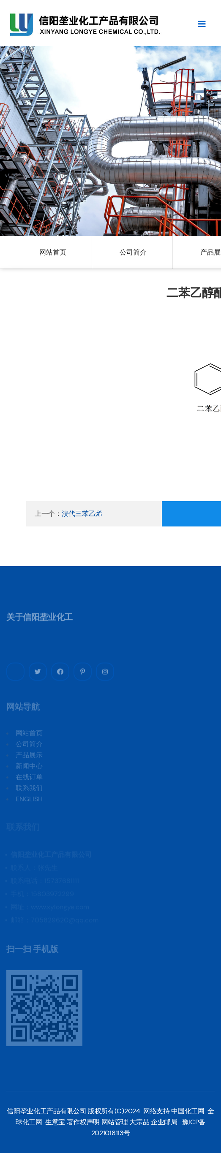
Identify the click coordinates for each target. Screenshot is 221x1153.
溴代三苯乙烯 (82, 513)
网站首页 (52, 252)
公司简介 (133, 252)
